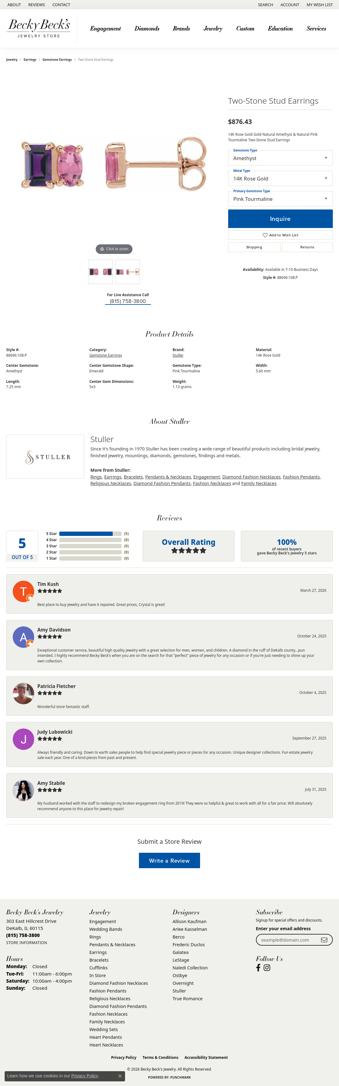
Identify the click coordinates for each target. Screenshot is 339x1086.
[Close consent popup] (120, 1076)
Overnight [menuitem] (183, 983)
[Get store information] (26, 942)
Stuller (178, 355)
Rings (96, 477)
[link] (13, 4)
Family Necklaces (258, 483)
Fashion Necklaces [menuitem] (109, 1014)
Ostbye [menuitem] (180, 975)
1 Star (51, 558)
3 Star (51, 546)
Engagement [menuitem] (103, 921)
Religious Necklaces (110, 483)
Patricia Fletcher (56, 686)
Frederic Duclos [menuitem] (189, 944)
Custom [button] (245, 28)
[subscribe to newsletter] (324, 940)
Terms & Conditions (160, 1057)
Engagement (206, 477)
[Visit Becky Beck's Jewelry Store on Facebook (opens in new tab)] (258, 968)
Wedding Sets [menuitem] (104, 1029)
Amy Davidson (54, 630)
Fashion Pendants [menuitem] (108, 991)
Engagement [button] (105, 28)
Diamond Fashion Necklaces (251, 477)
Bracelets (133, 477)
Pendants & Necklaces (168, 477)
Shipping (254, 247)
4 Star (51, 539)
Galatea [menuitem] (181, 952)
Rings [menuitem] (95, 937)
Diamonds (147, 28)
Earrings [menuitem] (98, 952)
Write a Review (169, 860)
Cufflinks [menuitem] (99, 968)
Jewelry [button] (213, 28)
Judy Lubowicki (55, 732)
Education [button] (280, 28)
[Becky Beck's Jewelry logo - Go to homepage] (40, 28)
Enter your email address (283, 928)
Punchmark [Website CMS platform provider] (180, 1077)
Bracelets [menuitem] (99, 960)
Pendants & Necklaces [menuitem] (113, 944)
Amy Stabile (51, 783)
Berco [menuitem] (179, 937)
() (126, 533)
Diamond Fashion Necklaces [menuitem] (119, 983)
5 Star (51, 533)
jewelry (12, 59)
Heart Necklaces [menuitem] (106, 1045)
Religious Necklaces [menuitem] (110, 998)
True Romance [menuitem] (188, 998)
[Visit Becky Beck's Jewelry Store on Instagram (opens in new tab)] (267, 968)
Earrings (30, 59)
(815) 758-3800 (128, 301)
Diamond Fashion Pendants (161, 483)
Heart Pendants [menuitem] (106, 1037)
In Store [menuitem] (98, 975)
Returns (307, 247)
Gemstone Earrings (57, 59)
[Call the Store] (23, 935)
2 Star (51, 552)
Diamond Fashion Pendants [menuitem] (118, 1006)
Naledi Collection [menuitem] (190, 968)
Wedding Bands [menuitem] (106, 929)
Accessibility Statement (206, 1057)
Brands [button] (181, 28)
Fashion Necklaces (212, 483)
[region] (114, 163)
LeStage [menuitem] (181, 960)
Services (316, 28)
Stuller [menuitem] (179, 991)
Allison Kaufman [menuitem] (190, 921)
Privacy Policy (123, 1057)
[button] (265, 4)
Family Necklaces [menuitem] (107, 1022)
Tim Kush (48, 584)
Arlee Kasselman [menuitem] (190, 929)
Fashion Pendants (301, 477)
